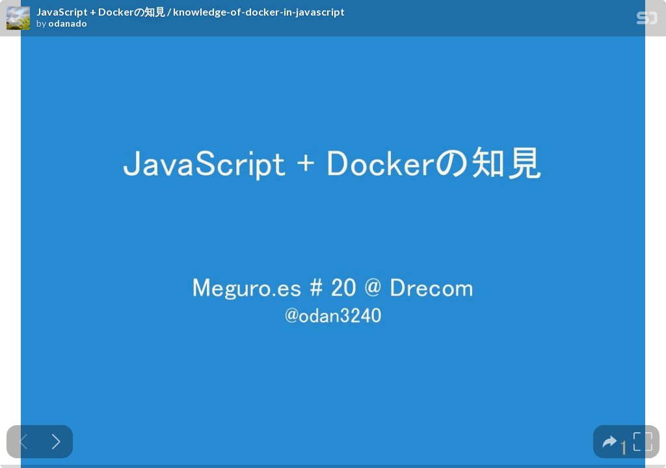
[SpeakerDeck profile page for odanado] (18, 18)
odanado (67, 23)
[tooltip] (609, 441)
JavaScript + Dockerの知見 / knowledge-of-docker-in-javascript (190, 11)
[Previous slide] (23, 441)
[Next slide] (56, 441)
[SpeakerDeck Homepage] (647, 20)
